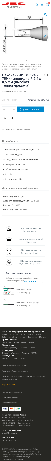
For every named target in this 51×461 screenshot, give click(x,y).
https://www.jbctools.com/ (12, 459)
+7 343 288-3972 (8, 423)
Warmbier (15, 353)
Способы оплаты (9, 402)
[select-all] (30, 281)
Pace (23, 334)
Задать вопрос (8, 384)
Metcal (22, 337)
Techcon (25, 353)
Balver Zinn (6, 342)
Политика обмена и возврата (15, 371)
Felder (24, 342)
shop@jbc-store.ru (9, 433)
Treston (5, 353)
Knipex (15, 358)
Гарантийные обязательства (14, 365)
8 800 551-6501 (9, 425)
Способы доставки (10, 397)
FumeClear (13, 337)
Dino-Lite (23, 347)
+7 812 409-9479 (8, 420)
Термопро (32, 337)
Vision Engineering (9, 347)
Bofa (4, 337)
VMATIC (34, 353)
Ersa (12, 334)
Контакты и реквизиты (12, 392)
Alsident (39, 334)
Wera (23, 358)
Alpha (16, 342)
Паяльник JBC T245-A (24, 290)
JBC (17, 334)
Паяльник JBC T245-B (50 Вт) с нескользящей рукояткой (28, 303)
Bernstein (6, 358)
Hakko (4, 334)
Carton (32, 347)
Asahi (31, 342)
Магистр (43, 337)
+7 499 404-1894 (8, 417)
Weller (30, 334)
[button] (45, 16)
